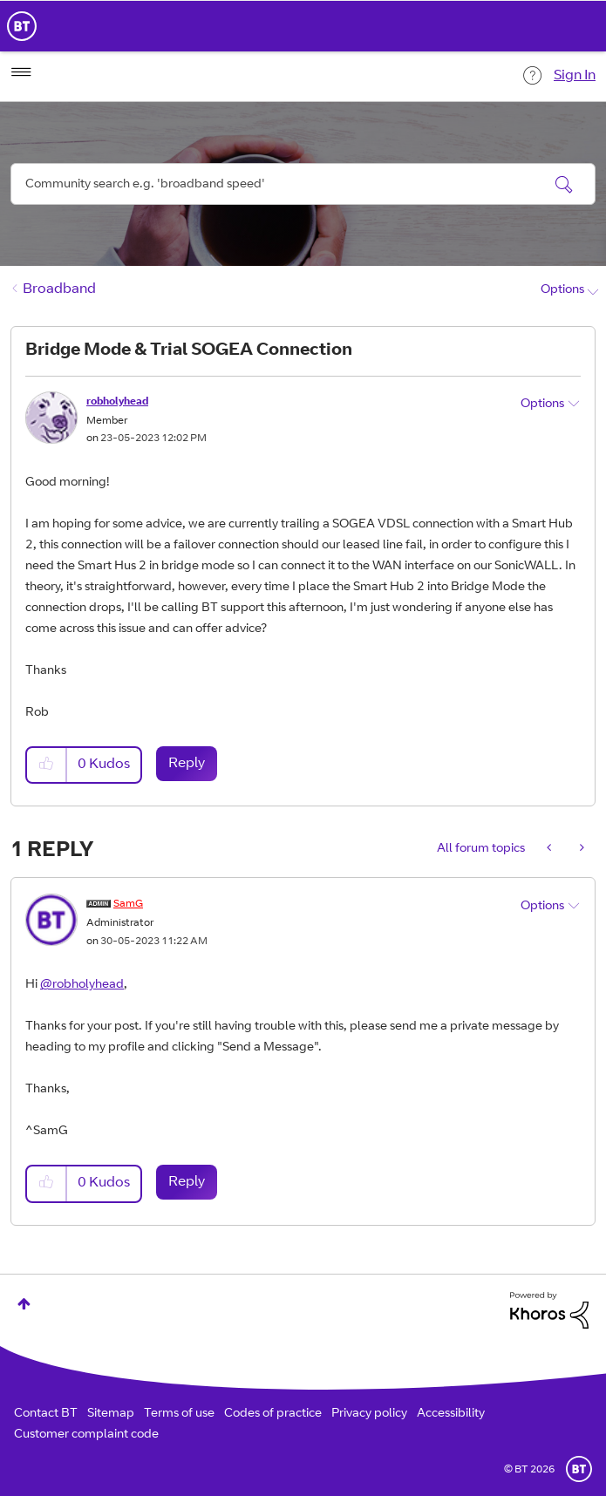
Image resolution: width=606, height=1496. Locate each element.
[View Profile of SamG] (128, 904)
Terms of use (179, 1414)
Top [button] (24, 1304)
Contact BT (46, 1414)
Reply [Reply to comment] (186, 1182)
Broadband (59, 289)
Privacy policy (369, 1414)
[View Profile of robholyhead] (117, 402)
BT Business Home (22, 26)
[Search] (303, 184)
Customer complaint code (86, 1435)
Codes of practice (273, 1414)
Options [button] (562, 290)
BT (579, 1469)
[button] (47, 765)
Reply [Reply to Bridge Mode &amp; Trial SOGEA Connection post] (186, 764)
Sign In (575, 76)
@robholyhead (82, 985)
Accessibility (451, 1414)
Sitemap (110, 1414)
